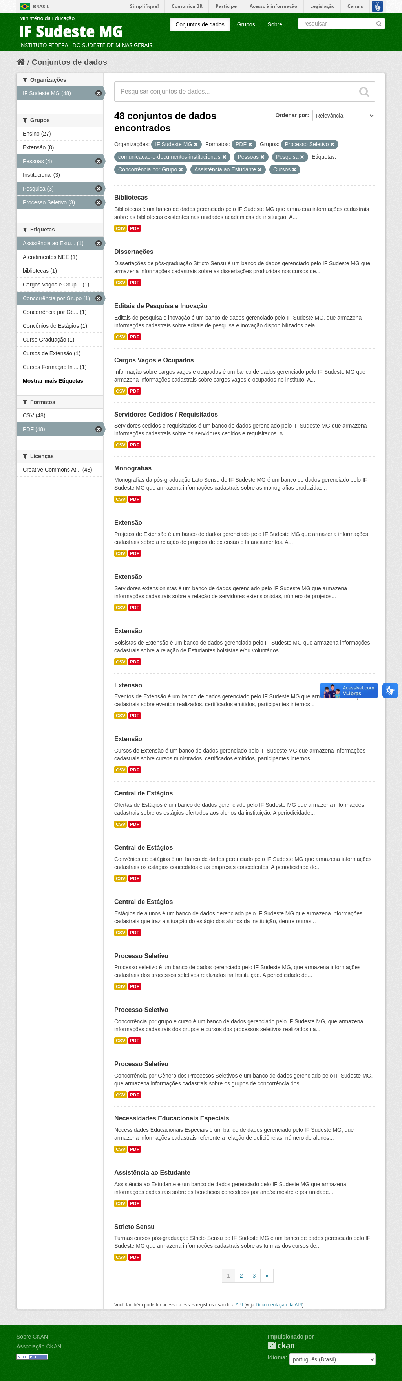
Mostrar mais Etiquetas (53, 381)
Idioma (276, 1357)
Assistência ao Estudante (152, 1172)
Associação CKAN (38, 1346)
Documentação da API (279, 1305)
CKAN (281, 1345)
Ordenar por (291, 115)
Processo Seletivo (141, 956)
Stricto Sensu (134, 1226)
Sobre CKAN (32, 1336)
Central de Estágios (143, 793)
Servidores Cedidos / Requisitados (166, 414)
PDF (134, 228)
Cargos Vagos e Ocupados (154, 360)
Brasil (41, 6)
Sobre (275, 24)
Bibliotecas (131, 197)
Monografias (133, 468)
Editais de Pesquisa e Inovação (160, 306)
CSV (120, 228)
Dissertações (133, 251)
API (239, 1305)
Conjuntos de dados (200, 24)
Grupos (246, 24)
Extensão (128, 522)
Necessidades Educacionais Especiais (171, 1118)
